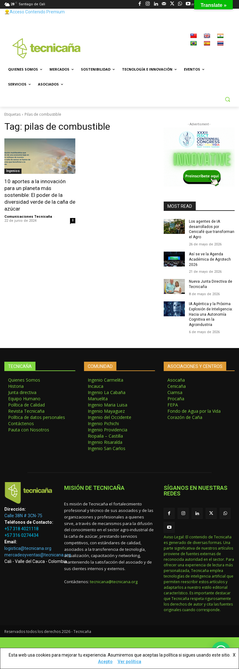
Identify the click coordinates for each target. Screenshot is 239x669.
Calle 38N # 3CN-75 (23, 515)
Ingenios (13, 171)
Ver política (129, 661)
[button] (227, 99)
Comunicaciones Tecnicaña (28, 217)
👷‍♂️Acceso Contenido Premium (34, 11)
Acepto (105, 661)
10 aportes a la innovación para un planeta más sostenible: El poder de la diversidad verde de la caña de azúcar (39, 195)
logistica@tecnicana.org (27, 548)
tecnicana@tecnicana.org (114, 581)
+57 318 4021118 (21, 528)
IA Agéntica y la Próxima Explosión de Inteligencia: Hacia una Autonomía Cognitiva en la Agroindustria (211, 314)
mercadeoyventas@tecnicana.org (37, 554)
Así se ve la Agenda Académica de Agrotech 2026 (210, 259)
